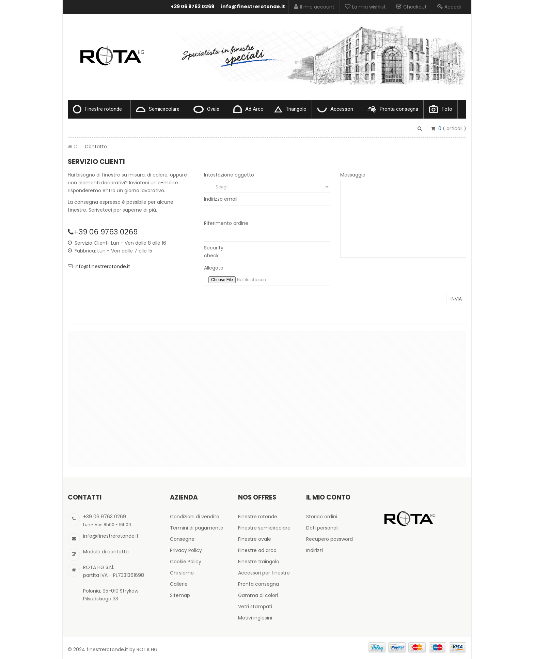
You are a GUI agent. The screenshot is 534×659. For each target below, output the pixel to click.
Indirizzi (314, 550)
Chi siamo (182, 572)
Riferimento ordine (226, 223)
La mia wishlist (365, 6)
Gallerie (179, 584)
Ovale (206, 109)
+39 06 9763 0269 (192, 6)
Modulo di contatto (106, 551)
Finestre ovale (254, 539)
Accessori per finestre (264, 572)
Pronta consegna (392, 109)
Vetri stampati (255, 606)
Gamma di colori (258, 595)
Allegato (213, 267)
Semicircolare (157, 109)
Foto (440, 109)
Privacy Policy (186, 550)
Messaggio (352, 174)
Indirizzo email (220, 199)
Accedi (449, 6)
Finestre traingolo (258, 561)
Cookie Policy (185, 561)
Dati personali (322, 527)
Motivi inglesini (255, 617)
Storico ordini (321, 516)
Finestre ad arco (257, 550)
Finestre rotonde (97, 109)
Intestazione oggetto (229, 174)
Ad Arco (248, 109)
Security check (213, 251)
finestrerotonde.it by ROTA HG (122, 649)
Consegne (182, 539)
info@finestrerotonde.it (253, 6)
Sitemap (180, 595)
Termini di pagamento (196, 527)
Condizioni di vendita (194, 516)
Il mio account (314, 6)
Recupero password (329, 539)
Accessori (335, 109)
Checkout (411, 6)
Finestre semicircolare (264, 527)
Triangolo (290, 109)
